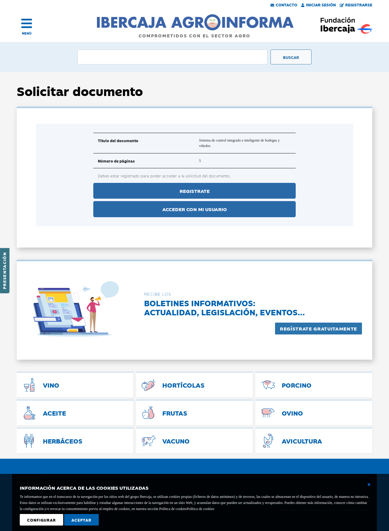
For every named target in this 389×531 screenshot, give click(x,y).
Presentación (4, 270)
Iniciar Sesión (318, 4)
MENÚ (27, 33)
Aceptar (81, 519)
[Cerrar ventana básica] (369, 484)
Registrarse (356, 4)
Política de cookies (200, 509)
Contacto (283, 4)
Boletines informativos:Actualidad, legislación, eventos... (224, 307)
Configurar (41, 519)
